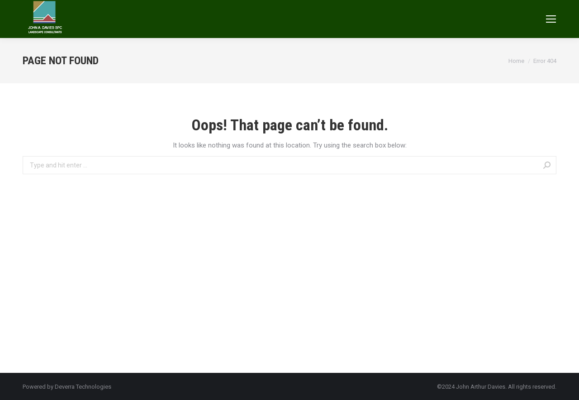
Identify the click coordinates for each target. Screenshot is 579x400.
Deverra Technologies (83, 386)
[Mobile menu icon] (551, 19)
